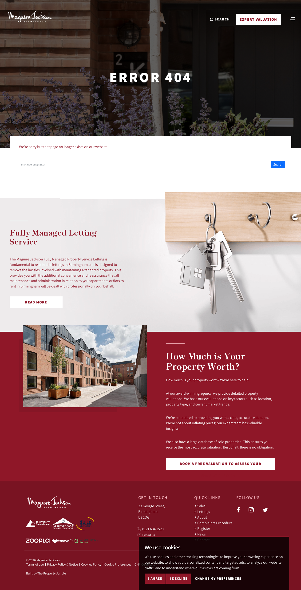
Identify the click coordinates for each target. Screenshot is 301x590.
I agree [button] (155, 578)
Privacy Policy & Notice (62, 564)
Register (202, 528)
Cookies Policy (91, 564)
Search (278, 164)
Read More (36, 302)
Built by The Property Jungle (46, 573)
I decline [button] (178, 578)
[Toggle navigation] (292, 19)
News (200, 534)
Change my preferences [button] (218, 578)
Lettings (202, 511)
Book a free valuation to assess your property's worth (220, 465)
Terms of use (35, 564)
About (200, 517)
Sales (200, 505)
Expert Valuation (258, 19)
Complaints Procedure (213, 522)
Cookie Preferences (117, 564)
